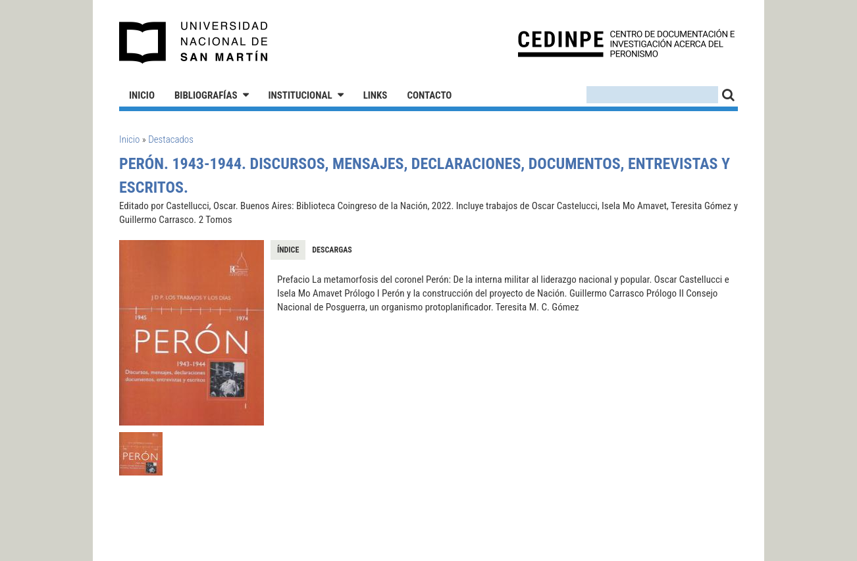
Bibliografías (206, 95)
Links (375, 95)
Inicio (142, 95)
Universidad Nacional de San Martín (194, 43)
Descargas (331, 250)
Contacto (429, 95)
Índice (288, 250)
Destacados (171, 139)
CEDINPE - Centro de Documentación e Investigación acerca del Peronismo (626, 43)
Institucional (300, 95)
